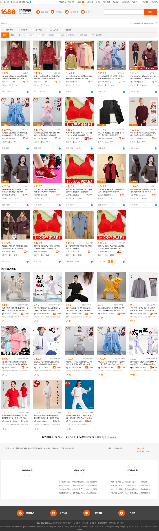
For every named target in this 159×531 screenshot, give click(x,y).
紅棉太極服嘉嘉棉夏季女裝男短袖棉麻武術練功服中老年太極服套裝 (47, 134)
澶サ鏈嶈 (24, 317)
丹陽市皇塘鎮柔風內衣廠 (73, 195)
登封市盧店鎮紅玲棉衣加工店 (82, 493)
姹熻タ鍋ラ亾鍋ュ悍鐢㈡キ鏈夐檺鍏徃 (44, 367)
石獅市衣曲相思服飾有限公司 (137, 195)
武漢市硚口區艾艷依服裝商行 (41, 82)
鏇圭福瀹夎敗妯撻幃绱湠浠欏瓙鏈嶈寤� (44, 314)
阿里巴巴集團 (5, 527)
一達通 (155, 527)
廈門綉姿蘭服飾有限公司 (9, 195)
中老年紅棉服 (118, 448)
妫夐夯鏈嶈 (6, 317)
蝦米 (91, 527)
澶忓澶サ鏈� (71, 371)
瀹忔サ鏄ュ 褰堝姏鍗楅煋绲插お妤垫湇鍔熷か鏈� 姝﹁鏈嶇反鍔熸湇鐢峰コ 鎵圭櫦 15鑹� (111, 309)
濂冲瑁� (133, 317)
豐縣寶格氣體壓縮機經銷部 (148, 485)
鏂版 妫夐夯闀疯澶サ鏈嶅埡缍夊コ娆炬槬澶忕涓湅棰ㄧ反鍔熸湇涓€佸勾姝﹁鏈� (47, 417)
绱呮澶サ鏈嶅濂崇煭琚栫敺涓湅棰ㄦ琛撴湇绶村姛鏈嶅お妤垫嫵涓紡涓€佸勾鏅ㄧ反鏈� (111, 363)
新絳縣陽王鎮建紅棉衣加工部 (96, 485)
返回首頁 (100, 437)
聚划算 (60, 527)
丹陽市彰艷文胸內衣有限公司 (73, 138)
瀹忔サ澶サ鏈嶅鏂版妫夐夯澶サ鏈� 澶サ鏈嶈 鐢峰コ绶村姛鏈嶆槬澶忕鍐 (15, 309)
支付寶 (130, 527)
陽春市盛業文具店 (117, 482)
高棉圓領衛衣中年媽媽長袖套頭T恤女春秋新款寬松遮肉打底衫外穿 (15, 190)
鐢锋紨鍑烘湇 (86, 424)
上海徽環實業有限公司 (133, 485)
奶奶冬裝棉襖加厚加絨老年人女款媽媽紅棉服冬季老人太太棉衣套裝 (143, 77)
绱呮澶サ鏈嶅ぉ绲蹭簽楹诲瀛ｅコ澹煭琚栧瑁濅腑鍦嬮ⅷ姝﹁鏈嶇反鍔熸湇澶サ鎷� (79, 363)
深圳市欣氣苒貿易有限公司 (120, 485)
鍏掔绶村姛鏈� (52, 317)
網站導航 (120, 523)
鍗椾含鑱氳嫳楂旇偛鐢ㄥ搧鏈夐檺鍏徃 (140, 314)
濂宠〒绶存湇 (81, 317)
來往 (136, 527)
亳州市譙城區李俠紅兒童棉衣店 (70, 493)
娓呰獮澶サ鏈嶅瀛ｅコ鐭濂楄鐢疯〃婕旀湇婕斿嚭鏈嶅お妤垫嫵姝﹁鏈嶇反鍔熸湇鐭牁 (79, 417)
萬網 (121, 527)
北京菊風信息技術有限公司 (134, 482)
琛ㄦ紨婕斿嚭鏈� (136, 371)
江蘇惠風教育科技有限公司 (148, 489)
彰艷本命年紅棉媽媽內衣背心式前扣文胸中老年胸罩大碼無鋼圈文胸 (79, 134)
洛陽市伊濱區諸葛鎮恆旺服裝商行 (73, 252)
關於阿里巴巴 (102, 523)
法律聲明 (77, 523)
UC (125, 527)
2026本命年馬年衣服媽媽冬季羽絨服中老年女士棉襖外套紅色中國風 (15, 77)
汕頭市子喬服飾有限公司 (137, 138)
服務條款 (85, 523)
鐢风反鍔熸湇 (114, 371)
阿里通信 (114, 527)
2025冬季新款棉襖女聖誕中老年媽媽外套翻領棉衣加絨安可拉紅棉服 (79, 77)
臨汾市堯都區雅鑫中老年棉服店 (70, 482)
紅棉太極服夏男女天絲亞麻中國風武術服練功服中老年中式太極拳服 (111, 77)
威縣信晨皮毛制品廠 (105, 138)
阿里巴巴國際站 (17, 527)
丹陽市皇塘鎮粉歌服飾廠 (41, 252)
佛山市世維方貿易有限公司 (73, 82)
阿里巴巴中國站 (30, 527)
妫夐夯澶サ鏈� (8, 371)
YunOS (107, 527)
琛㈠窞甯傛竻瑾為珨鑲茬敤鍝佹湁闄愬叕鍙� (76, 421)
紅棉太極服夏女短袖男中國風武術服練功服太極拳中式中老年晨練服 (15, 134)
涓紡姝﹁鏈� (103, 371)
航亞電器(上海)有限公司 (119, 493)
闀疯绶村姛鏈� (52, 424)
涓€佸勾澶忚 (143, 317)
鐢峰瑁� (69, 424)
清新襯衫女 (143, 482)
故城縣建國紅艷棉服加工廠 (82, 482)
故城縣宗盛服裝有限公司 (105, 195)
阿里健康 (148, 527)
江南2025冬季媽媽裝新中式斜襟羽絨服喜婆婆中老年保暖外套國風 (47, 77)
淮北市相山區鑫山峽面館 (120, 489)
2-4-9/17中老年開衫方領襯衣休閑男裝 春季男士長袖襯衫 (79, 247)
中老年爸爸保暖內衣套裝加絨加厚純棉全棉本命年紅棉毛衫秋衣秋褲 (143, 134)
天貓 (55, 527)
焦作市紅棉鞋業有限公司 (105, 82)
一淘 (66, 527)
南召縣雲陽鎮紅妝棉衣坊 (67, 485)
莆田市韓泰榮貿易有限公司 (134, 489)
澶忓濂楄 (77, 424)
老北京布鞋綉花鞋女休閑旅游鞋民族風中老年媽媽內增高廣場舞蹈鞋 (47, 190)
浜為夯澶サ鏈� (20, 371)
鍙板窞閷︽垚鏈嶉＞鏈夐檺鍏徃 (12, 314)
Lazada (79, 529)
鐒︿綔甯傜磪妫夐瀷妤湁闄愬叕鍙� (76, 367)
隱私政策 (93, 523)
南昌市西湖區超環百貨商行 (41, 195)
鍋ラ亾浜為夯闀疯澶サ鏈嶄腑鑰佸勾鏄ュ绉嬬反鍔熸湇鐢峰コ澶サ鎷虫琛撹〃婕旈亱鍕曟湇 (46, 363)
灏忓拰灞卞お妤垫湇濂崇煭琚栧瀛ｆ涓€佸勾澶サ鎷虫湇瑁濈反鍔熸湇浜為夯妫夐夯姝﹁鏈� (15, 363)
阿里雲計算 (99, 527)
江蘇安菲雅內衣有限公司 (105, 252)
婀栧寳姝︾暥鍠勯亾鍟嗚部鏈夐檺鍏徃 (12, 421)
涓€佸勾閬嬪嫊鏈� (41, 371)
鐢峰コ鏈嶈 (15, 317)
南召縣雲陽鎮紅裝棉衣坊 (95, 482)
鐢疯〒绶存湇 (71, 317)
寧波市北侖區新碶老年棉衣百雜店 (98, 489)
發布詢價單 (141, 448)
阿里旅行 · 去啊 (75, 527)
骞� (26, 313)
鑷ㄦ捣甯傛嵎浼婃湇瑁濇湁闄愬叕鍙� (76, 314)
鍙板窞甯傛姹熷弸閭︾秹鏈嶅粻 (44, 421)
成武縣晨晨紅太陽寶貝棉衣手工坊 (98, 493)
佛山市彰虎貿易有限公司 (137, 82)
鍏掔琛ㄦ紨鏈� (40, 317)
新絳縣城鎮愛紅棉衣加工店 (82, 485)
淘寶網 (49, 527)
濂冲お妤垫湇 (18, 424)
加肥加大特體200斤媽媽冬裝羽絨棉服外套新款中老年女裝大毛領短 (15, 247)
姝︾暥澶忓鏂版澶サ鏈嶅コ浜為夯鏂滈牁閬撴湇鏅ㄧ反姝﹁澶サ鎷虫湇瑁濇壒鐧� (15, 417)
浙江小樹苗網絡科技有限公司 (135, 493)
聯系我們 (112, 523)
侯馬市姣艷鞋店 (144, 493)
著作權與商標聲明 (65, 523)
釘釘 (141, 527)
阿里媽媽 (85, 527)
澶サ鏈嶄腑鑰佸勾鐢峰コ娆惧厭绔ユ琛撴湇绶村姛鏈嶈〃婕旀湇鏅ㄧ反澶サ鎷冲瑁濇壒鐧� (47, 309)
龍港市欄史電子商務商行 (9, 252)
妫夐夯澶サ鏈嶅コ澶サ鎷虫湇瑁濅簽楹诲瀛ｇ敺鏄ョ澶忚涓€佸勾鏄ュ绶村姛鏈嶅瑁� (143, 309)
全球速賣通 (41, 527)
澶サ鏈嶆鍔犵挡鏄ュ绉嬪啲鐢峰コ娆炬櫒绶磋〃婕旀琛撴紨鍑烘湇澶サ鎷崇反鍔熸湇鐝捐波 (143, 363)
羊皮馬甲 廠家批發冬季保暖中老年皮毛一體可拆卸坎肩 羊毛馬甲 (111, 134)
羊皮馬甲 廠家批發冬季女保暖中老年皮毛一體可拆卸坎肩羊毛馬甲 (111, 190)
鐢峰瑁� (151, 317)
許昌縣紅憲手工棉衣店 (80, 489)
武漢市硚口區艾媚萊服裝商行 (9, 82)
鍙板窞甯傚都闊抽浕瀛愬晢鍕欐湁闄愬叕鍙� (12, 367)
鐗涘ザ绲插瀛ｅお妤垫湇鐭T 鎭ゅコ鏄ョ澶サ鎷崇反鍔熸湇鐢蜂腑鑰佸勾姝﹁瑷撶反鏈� (79, 309)
